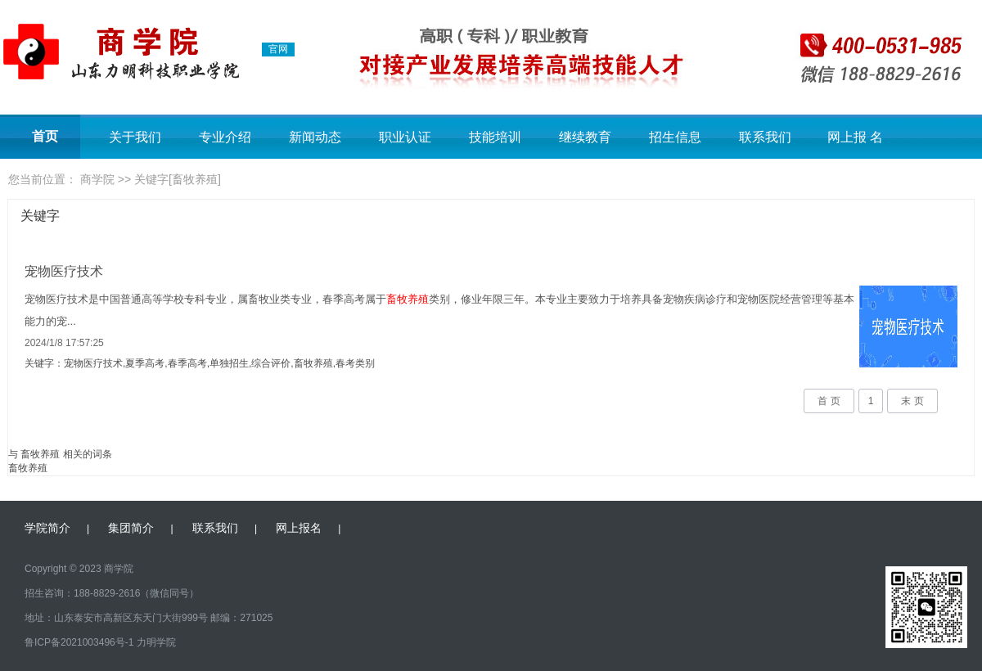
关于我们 (135, 137)
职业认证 (405, 137)
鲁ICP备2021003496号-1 (79, 642)
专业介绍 (225, 137)
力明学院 (156, 642)
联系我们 (765, 137)
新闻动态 (315, 137)
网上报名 (299, 527)
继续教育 (585, 137)
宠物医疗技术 (64, 271)
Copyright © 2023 (63, 568)
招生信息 (675, 137)
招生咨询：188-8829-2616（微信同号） (112, 593)
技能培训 (495, 137)
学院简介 (47, 527)
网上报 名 (855, 137)
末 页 (912, 401)
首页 (45, 136)
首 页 (829, 401)
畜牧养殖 (27, 468)
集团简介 (131, 527)
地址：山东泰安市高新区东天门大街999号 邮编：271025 (149, 618)
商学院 (97, 179)
